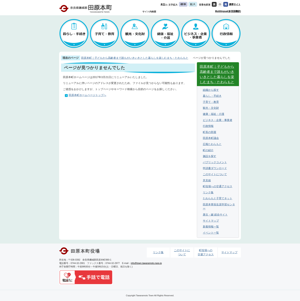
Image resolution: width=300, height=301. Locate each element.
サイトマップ (211, 220)
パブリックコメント (215, 162)
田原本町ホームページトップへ (87, 95)
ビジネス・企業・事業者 (217, 120)
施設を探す (209, 156)
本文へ (164, 4)
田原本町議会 (211, 138)
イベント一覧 (211, 232)
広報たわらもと (212, 144)
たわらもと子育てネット (217, 198)
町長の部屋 (209, 132)
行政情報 (208, 126)
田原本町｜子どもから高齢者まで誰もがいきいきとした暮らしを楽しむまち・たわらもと (134, 57)
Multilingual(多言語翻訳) (228, 11)
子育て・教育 (211, 101)
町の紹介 (208, 150)
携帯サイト (234, 4)
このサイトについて (215, 174)
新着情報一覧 (211, 226)
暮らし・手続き (212, 95)
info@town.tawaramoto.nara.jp (146, 263)
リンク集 (208, 192)
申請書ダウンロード (215, 168)
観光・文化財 (211, 107)
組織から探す (211, 89)
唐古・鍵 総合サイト (215, 214)
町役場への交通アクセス (217, 186)
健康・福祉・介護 (213, 113)
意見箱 (207, 180)
